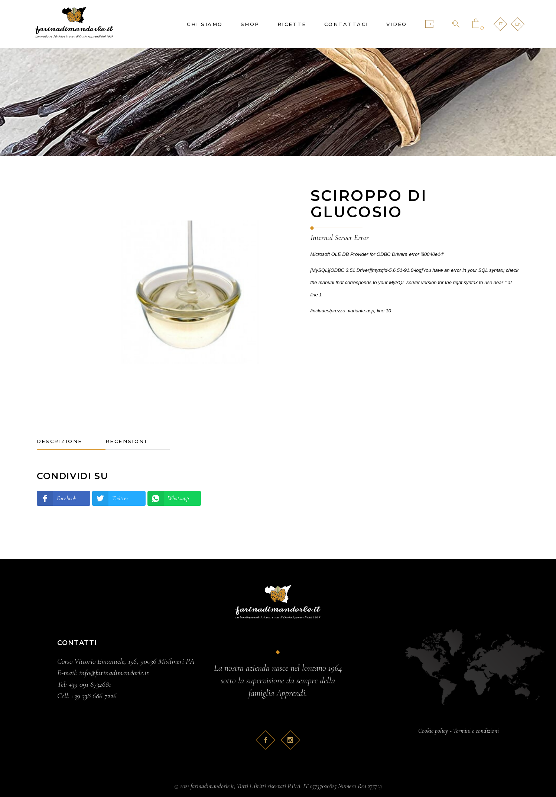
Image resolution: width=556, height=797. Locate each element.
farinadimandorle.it (212, 786)
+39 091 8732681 (90, 684)
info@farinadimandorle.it (114, 672)
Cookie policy (433, 731)
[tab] (71, 441)
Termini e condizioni (476, 731)
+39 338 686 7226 (94, 695)
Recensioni (126, 441)
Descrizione (59, 441)
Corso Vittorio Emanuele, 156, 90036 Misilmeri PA (126, 661)
